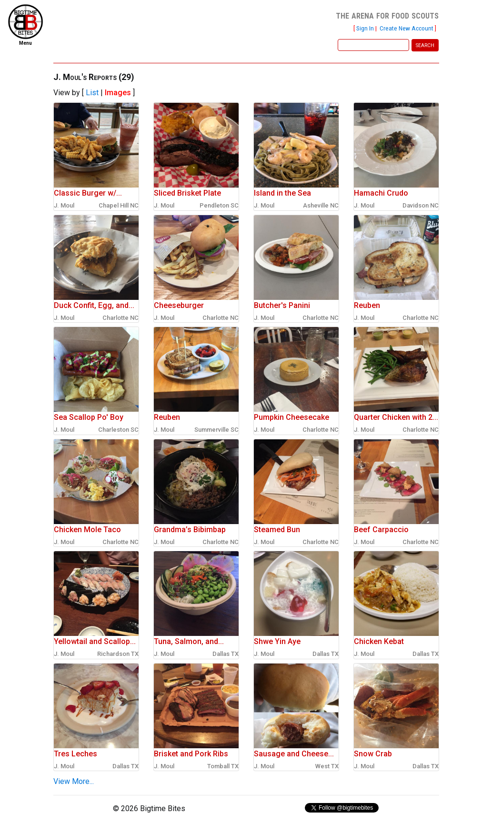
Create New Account (406, 28)
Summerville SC (216, 429)
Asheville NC (321, 205)
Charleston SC (118, 429)
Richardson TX (118, 653)
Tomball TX (223, 766)
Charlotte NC (120, 317)
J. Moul (64, 205)
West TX (327, 766)
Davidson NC (420, 205)
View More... (73, 781)
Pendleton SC (219, 205)
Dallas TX (225, 653)
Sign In (365, 28)
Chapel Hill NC (119, 205)
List (92, 92)
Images (118, 92)
